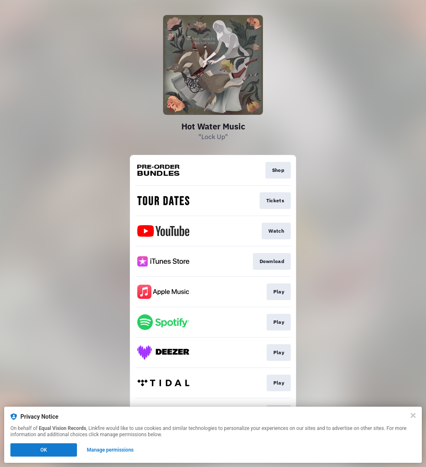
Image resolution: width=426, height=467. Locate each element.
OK (43, 450)
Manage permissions (110, 450)
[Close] (413, 415)
